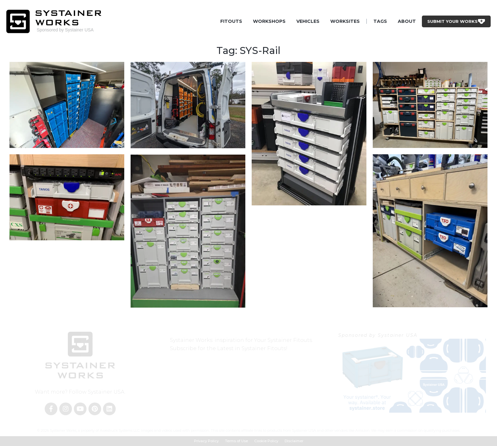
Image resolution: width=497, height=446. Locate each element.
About (407, 21)
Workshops (269, 21)
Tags (380, 21)
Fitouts (231, 21)
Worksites (345, 21)
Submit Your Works (456, 21)
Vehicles (308, 21)
